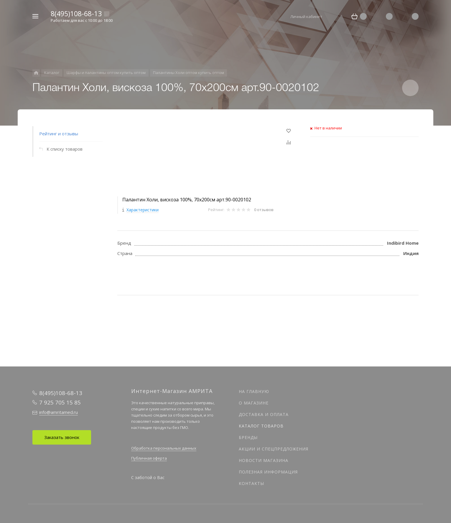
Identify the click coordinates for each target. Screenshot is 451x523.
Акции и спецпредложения (273, 449)
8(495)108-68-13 (76, 13)
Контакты (251, 483)
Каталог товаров (261, 426)
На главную (254, 391)
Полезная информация (268, 472)
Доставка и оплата (264, 414)
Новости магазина (263, 460)
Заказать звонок (61, 437)
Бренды (248, 437)
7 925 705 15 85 (60, 402)
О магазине (254, 403)
